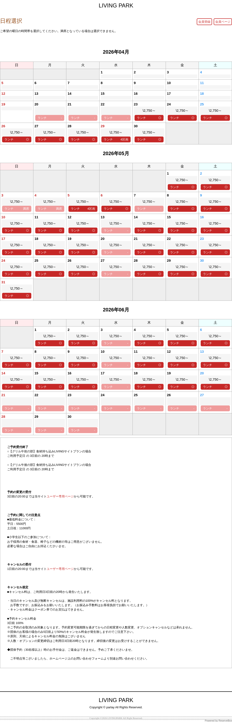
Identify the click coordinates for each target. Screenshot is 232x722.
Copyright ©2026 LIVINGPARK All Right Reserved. (115, 718)
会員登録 (204, 21)
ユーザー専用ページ (60, 496)
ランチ (50, 118)
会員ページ (222, 21)
